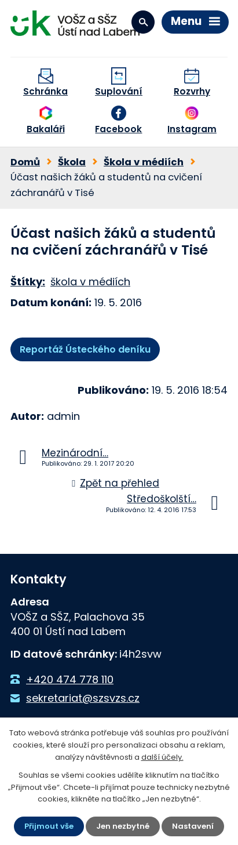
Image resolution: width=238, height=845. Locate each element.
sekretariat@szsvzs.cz (83, 698)
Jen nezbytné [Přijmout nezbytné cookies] (122, 826)
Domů (25, 162)
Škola (72, 162)
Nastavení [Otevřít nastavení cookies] (193, 826)
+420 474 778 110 (69, 679)
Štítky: (27, 281)
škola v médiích (90, 281)
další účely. (162, 757)
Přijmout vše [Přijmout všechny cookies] (49, 826)
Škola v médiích (144, 162)
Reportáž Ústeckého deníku (85, 349)
